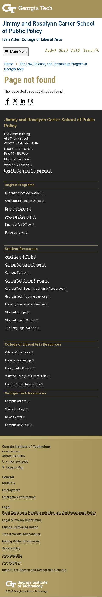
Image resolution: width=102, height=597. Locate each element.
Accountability (12, 555)
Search (91, 50)
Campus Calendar (19, 425)
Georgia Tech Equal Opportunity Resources (36, 288)
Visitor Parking (16, 409)
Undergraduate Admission (24, 193)
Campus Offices (17, 401)
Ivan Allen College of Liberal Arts (32, 39)
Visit (75, 50)
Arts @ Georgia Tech (21, 256)
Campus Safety (17, 272)
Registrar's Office (18, 208)
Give (63, 50)
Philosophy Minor (17, 232)
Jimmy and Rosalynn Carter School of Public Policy (48, 27)
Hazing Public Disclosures (21, 541)
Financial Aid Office (20, 224)
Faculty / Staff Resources (24, 384)
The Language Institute (22, 328)
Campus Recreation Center (25, 264)
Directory (8, 483)
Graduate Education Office (25, 201)
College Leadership (20, 360)
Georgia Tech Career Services (27, 280)
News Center (15, 417)
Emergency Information (18, 497)
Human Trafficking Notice (20, 527)
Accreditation (11, 562)
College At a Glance (20, 368)
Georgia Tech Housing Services (28, 296)
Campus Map (14, 467)
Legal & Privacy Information (22, 520)
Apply (50, 50)
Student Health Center (22, 320)
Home (8, 64)
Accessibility (11, 548)
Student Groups (17, 312)
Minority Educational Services (27, 304)
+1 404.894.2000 (17, 461)
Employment (11, 490)
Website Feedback (18, 165)
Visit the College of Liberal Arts (27, 376)
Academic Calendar (20, 216)
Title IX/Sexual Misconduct (21, 534)
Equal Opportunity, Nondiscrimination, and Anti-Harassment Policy (49, 512)
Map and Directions (17, 159)
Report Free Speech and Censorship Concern (34, 570)
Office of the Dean (19, 352)
